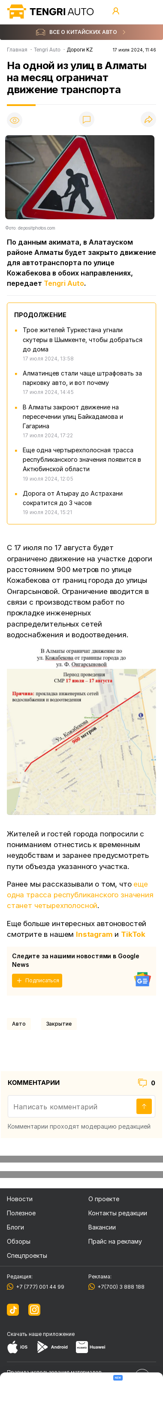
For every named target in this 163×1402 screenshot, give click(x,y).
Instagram (94, 934)
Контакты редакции (117, 1213)
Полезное (21, 1213)
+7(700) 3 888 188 (120, 1287)
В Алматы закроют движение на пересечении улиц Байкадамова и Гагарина (73, 416)
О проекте (103, 1198)
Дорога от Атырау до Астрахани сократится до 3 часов (73, 498)
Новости (20, 1198)
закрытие (59, 1023)
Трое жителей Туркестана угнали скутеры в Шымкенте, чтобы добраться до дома (82, 339)
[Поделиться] (148, 120)
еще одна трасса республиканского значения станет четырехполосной (80, 895)
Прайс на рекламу (115, 1241)
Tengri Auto (64, 283)
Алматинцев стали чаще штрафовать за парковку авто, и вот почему (82, 377)
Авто (19, 1023)
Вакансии (102, 1227)
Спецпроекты (27, 1255)
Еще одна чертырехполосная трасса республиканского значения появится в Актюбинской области (82, 459)
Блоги (15, 1227)
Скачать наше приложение (41, 1334)
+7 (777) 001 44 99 (38, 1287)
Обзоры (18, 1241)
